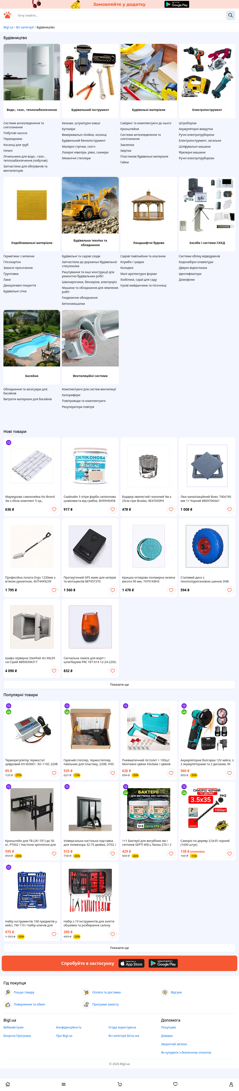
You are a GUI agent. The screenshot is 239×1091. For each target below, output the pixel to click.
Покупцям (168, 1027)
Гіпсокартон (12, 262)
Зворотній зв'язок (174, 1044)
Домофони (187, 279)
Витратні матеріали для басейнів (27, 399)
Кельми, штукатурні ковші (81, 123)
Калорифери (71, 395)
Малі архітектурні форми (138, 274)
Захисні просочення (18, 268)
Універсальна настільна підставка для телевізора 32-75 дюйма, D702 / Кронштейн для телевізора (90, 843)
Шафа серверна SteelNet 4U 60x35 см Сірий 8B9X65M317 (30, 660)
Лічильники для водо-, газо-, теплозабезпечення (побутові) (25, 158)
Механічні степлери (76, 158)
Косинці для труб (15, 145)
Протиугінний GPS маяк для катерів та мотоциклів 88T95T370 (90, 579)
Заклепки (127, 145)
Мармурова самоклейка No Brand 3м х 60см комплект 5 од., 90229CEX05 (30, 499)
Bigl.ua (8, 27)
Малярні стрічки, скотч (78, 146)
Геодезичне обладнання (79, 298)
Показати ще (119, 684)
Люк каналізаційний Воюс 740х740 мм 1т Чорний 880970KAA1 (206, 499)
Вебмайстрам (13, 1027)
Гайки (124, 162)
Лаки (7, 279)
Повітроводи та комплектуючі (84, 401)
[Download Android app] (163, 963)
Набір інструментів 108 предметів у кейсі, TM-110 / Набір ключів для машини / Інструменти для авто (31, 923)
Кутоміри (68, 129)
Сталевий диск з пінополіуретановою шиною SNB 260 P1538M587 (205, 579)
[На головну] (7, 17)
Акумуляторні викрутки (196, 129)
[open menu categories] (63, 1084)
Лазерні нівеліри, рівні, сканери (85, 152)
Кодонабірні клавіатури (196, 262)
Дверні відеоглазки (193, 268)
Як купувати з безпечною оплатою (186, 1052)
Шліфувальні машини (195, 146)
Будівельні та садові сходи (81, 256)
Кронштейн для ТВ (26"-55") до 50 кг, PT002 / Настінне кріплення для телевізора (30, 843)
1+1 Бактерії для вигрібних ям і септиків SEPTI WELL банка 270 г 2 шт (147, 843)
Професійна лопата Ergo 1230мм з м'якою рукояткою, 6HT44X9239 (30, 579)
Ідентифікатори (190, 274)
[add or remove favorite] (54, 509)
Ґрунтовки (11, 274)
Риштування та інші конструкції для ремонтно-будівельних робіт (88, 274)
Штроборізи (188, 123)
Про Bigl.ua (64, 1036)
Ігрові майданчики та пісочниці (143, 285)
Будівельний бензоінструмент (83, 140)
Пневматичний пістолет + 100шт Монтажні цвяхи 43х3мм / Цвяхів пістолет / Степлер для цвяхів (146, 762)
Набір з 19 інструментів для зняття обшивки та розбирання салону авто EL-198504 (89, 923)
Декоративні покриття (19, 285)
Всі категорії (25, 27)
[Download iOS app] (131, 963)
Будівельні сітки (15, 291)
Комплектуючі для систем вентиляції (89, 389)
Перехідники (12, 139)
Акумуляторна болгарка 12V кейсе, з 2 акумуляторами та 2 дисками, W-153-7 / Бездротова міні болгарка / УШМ (207, 762)
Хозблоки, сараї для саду (138, 279)
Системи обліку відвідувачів (199, 256)
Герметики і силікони (18, 256)
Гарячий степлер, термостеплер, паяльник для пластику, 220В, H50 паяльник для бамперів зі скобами (89, 762)
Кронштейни (129, 129)
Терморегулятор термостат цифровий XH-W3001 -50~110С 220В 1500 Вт (31, 762)
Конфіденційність (68, 1027)
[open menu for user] (231, 1084)
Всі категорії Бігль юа (124, 1036)
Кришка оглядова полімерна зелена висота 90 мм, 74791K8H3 (148, 579)
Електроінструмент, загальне (200, 140)
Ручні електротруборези (196, 135)
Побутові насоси (15, 133)
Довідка (166, 1036)
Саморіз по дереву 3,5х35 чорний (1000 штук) (205, 843)
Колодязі (126, 268)
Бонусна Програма (17, 1036)
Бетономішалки (73, 304)
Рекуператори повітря (78, 407)
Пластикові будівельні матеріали (144, 156)
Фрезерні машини (192, 152)
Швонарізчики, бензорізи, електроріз (89, 282)
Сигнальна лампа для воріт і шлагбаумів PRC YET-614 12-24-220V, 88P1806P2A (90, 660)
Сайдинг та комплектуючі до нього (146, 123)
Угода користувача (122, 1027)
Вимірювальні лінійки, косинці (84, 135)
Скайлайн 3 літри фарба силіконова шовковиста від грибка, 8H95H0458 (90, 499)
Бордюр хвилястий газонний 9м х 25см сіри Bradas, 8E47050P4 (146, 499)
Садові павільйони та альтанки (143, 256)
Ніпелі (7, 151)
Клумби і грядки (132, 262)
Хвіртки (125, 151)
